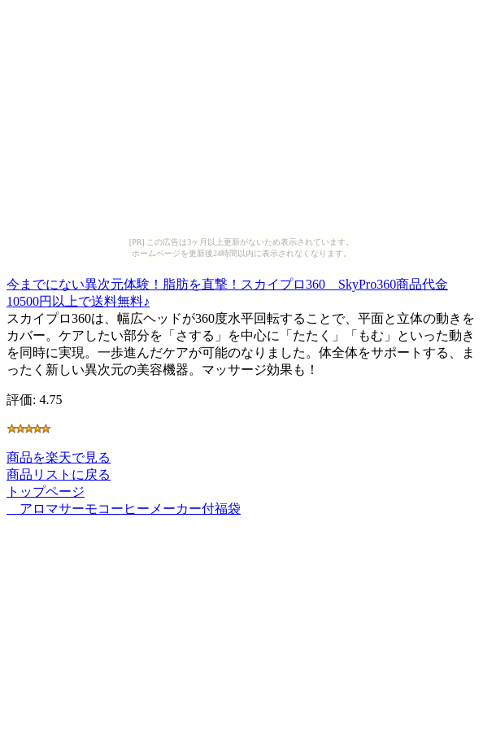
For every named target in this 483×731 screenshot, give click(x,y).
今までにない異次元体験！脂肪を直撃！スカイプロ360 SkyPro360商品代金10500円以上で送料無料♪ (227, 290)
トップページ (46, 491)
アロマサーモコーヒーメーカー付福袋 (124, 509)
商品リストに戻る (59, 474)
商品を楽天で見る (59, 457)
